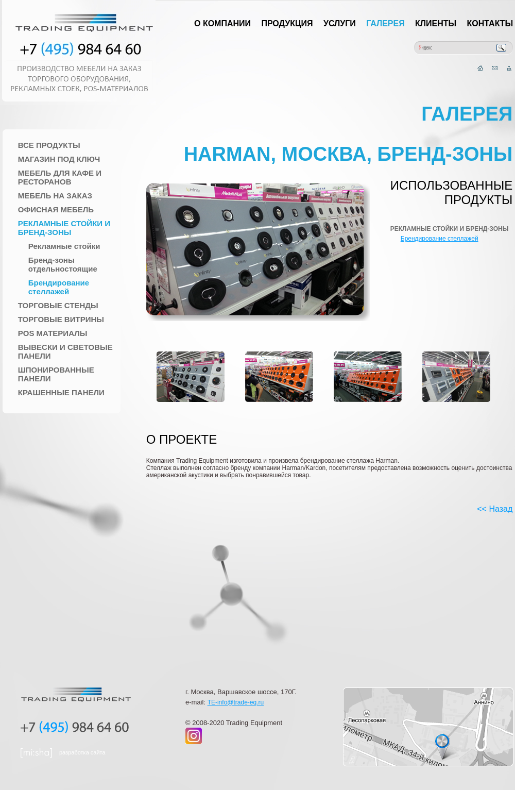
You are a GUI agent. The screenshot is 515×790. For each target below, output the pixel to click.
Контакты (490, 23)
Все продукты (49, 145)
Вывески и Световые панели (65, 351)
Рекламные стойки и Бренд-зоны (64, 228)
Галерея (385, 23)
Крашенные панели (61, 392)
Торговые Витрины (61, 319)
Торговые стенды (58, 305)
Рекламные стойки (64, 246)
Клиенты (435, 23)
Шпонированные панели (56, 374)
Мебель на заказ (55, 195)
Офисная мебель (56, 209)
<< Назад (494, 509)
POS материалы (53, 333)
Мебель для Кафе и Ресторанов (59, 177)
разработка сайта (82, 752)
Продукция (287, 23)
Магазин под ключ (59, 159)
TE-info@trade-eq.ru (236, 702)
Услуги (339, 23)
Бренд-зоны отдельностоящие (62, 264)
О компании (222, 23)
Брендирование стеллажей (58, 287)
